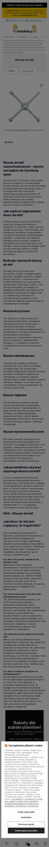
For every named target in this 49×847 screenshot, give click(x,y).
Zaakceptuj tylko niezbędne (26, 815)
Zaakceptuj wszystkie (26, 830)
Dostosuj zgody (26, 824)
